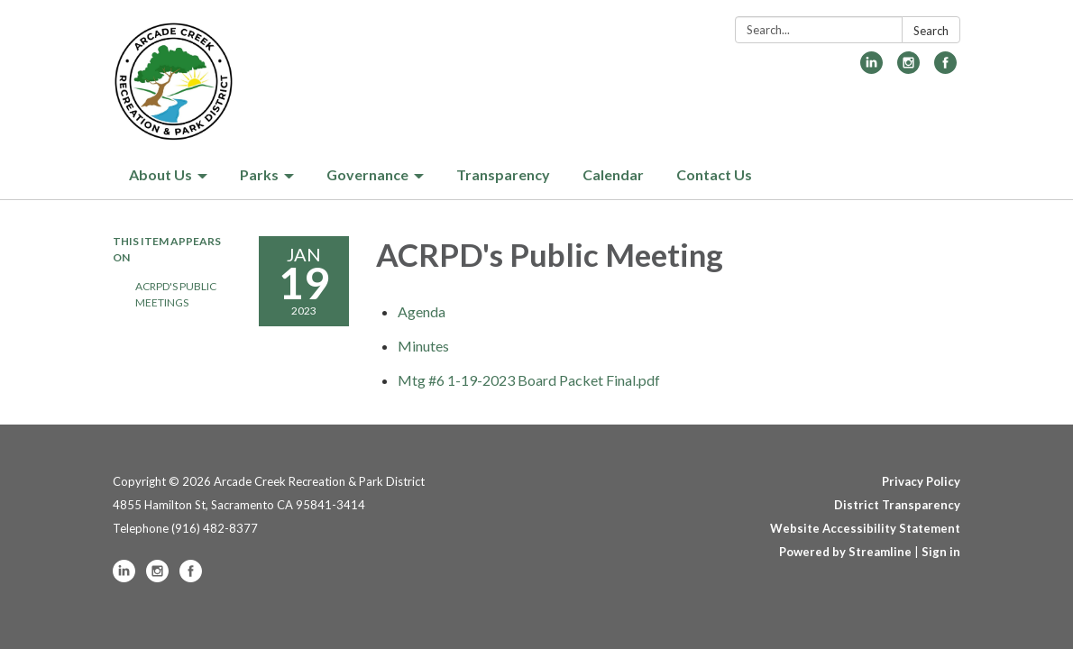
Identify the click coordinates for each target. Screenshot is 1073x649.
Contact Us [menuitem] (714, 174)
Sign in (941, 551)
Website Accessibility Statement (865, 528)
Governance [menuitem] (367, 174)
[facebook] (945, 68)
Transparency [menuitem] (503, 174)
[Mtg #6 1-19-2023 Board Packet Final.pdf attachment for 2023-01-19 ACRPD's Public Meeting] (529, 379)
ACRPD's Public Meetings (175, 294)
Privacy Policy (921, 481)
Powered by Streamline (845, 551)
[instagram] (908, 68)
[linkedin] (871, 68)
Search (931, 30)
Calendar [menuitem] (613, 174)
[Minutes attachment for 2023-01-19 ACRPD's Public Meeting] (423, 345)
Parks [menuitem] (259, 174)
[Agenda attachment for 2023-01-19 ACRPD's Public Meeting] (421, 311)
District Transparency (897, 505)
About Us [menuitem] (160, 174)
